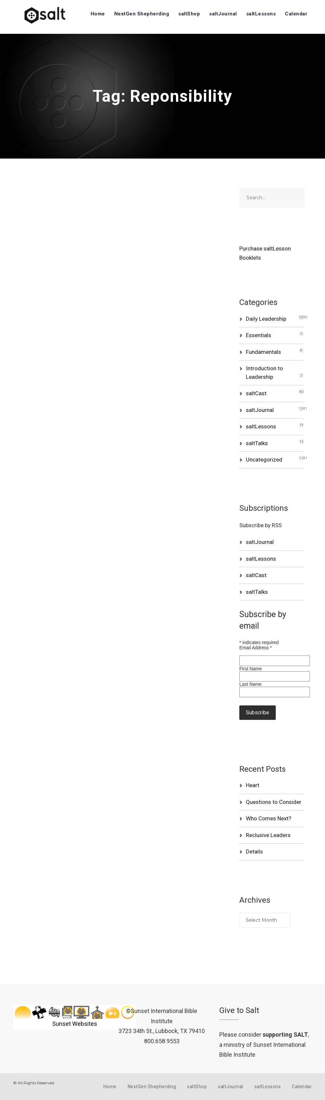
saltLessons (261, 14)
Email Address (255, 647)
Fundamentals (263, 352)
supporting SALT (285, 1034)
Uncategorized (264, 459)
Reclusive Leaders (268, 835)
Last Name (250, 684)
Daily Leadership (266, 318)
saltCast (256, 393)
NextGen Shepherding (141, 14)
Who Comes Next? (268, 818)
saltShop (189, 14)
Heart (252, 785)
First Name (250, 668)
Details (254, 851)
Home (98, 14)
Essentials (258, 335)
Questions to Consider (273, 802)
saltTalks (257, 443)
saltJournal (223, 14)
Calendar (296, 14)
